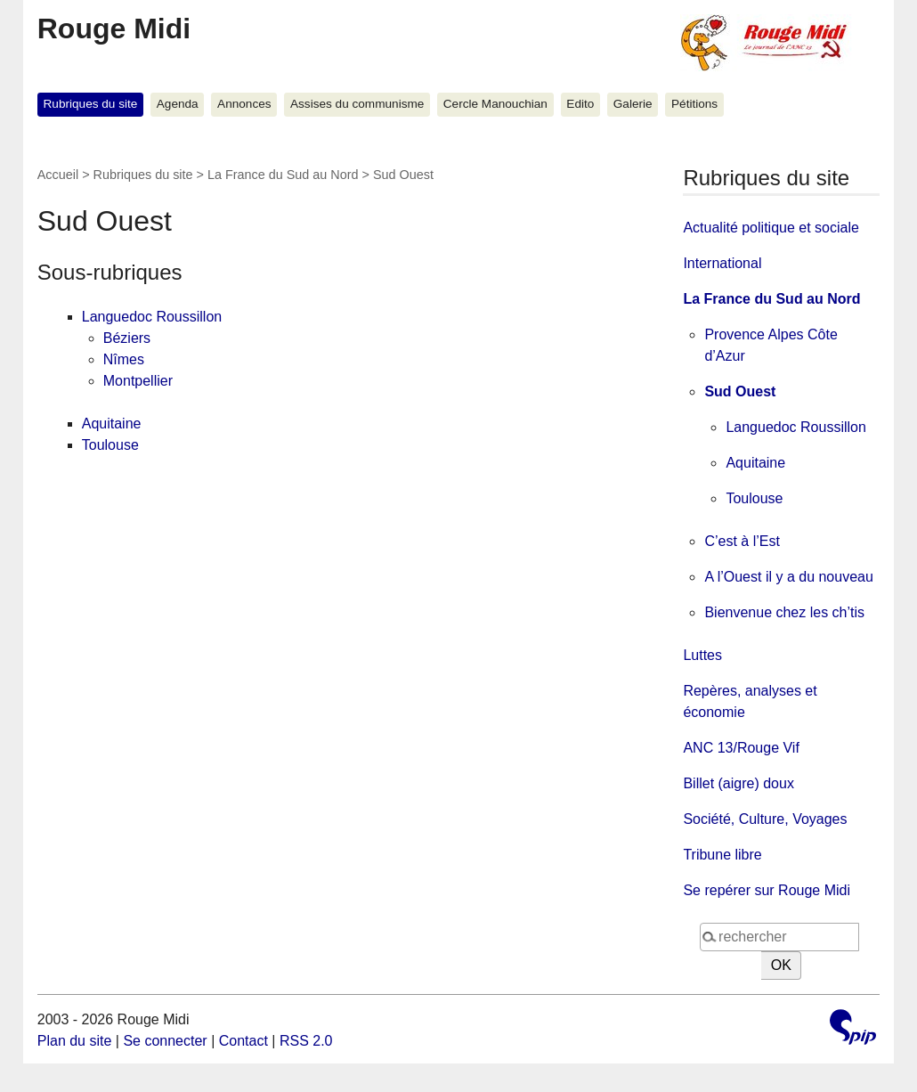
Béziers (126, 338)
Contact (243, 1040)
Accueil (57, 174)
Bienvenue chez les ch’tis (784, 612)
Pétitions (694, 103)
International (722, 263)
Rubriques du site (91, 103)
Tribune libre (722, 854)
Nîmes (123, 359)
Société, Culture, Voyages (765, 819)
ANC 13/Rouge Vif (741, 747)
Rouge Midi (114, 28)
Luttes (702, 655)
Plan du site (74, 1040)
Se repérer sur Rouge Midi (766, 890)
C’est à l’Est (741, 541)
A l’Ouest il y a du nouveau (788, 576)
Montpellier (138, 380)
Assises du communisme (357, 103)
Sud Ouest (739, 391)
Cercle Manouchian (495, 103)
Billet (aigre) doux (738, 783)
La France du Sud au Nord (283, 174)
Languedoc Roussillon (152, 316)
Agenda (178, 103)
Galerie (633, 103)
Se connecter (165, 1040)
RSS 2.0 (306, 1040)
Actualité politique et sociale (770, 227)
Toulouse (110, 444)
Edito (580, 103)
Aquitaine (112, 423)
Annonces (244, 103)
